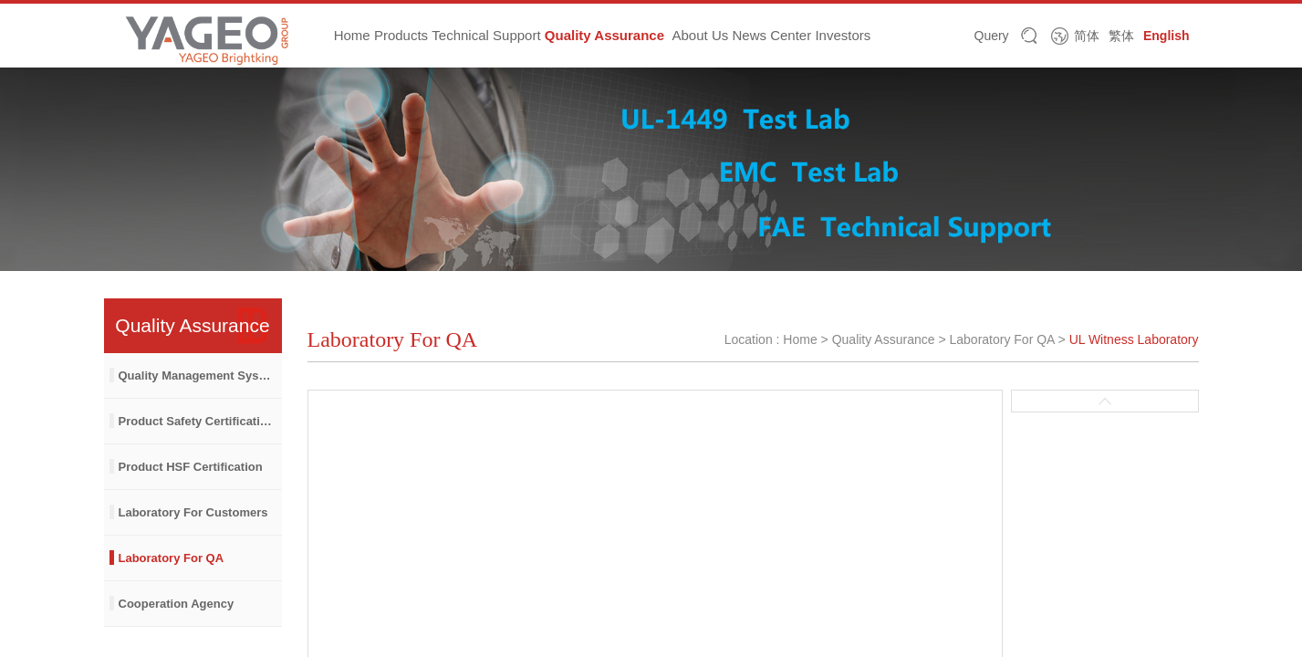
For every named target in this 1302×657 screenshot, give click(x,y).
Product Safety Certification (197, 421)
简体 (1086, 35)
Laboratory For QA (171, 558)
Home (352, 35)
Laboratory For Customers (193, 512)
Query (991, 35)
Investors (842, 35)
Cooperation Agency (176, 603)
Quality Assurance (604, 35)
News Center (771, 35)
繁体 (1121, 35)
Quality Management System (199, 375)
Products (401, 35)
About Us (700, 35)
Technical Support (486, 35)
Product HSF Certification (191, 467)
